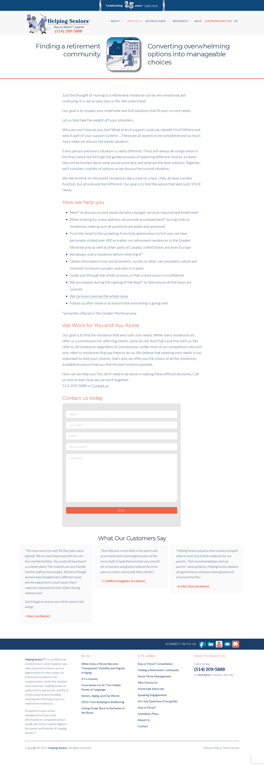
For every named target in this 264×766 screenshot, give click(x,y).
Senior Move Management (154, 687)
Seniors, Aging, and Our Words (100, 707)
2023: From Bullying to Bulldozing (102, 713)
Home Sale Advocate (151, 700)
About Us (144, 731)
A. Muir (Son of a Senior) (193, 597)
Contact (143, 737)
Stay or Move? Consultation (155, 675)
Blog (198, 21)
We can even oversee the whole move (99, 296)
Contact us (100, 385)
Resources (180, 21)
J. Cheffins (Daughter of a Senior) (123, 592)
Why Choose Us (148, 694)
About (115, 21)
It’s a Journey (89, 690)
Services (133, 21)
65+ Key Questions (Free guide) (157, 712)
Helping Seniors (58, 759)
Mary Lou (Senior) (38, 627)
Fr (235, 21)
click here (203, 686)
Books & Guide (156, 21)
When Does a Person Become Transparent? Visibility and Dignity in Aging (103, 679)
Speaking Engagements (152, 706)
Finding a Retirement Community (158, 681)
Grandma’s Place (148, 725)
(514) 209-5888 (68, 31)
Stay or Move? (147, 718)
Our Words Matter (218, 21)
